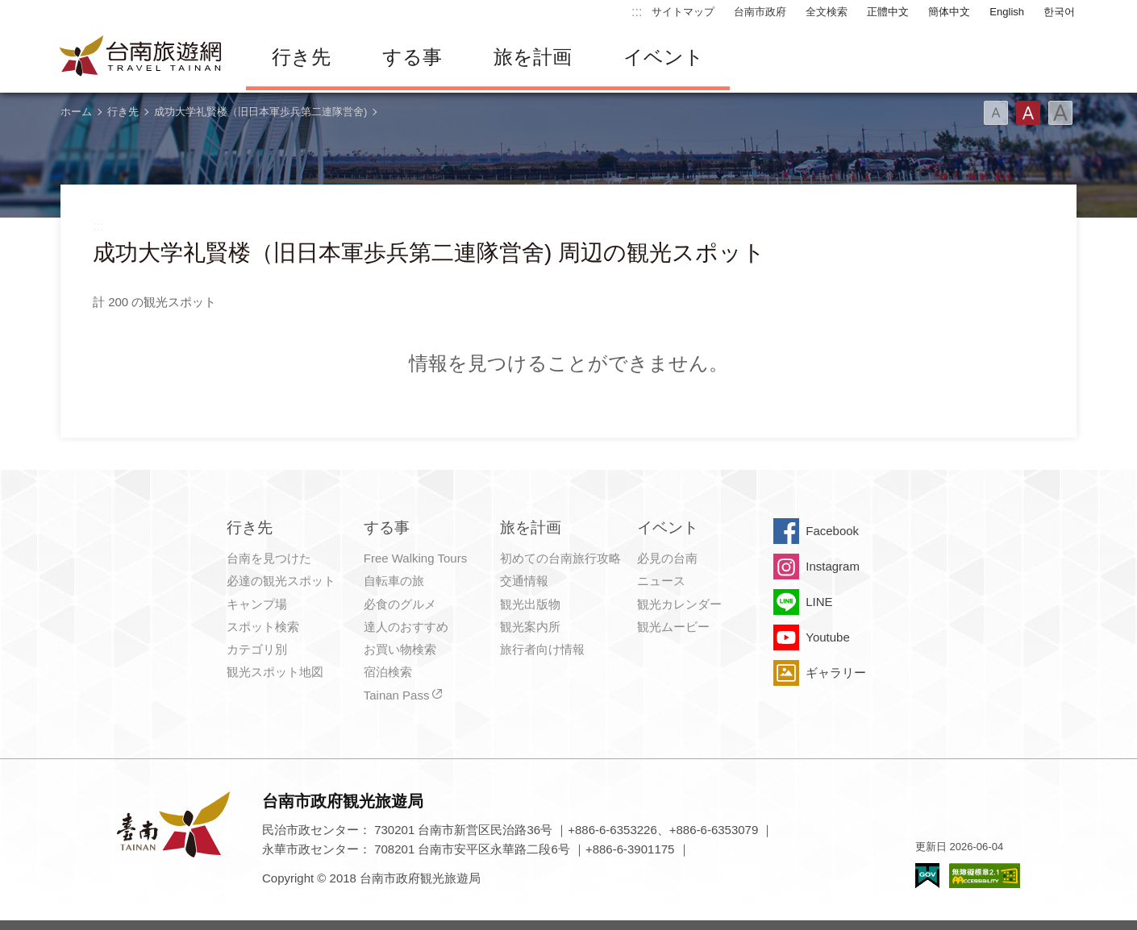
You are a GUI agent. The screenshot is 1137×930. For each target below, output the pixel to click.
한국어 (1059, 12)
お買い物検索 (400, 649)
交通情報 (524, 580)
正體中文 (888, 12)
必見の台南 (667, 558)
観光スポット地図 (275, 672)
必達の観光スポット (281, 580)
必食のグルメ (400, 604)
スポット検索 (263, 626)
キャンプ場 (257, 604)
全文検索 (827, 12)
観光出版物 (530, 604)
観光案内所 (530, 626)
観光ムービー (673, 626)
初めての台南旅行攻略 (560, 558)
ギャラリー (836, 672)
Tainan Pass (397, 695)
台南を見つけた (269, 558)
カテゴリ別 (257, 649)
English (1006, 12)
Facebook (832, 531)
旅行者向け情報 (542, 649)
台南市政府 (760, 12)
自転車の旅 (394, 580)
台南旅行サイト (141, 57)
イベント (663, 57)
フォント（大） (1060, 113)
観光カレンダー (679, 604)
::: (636, 12)
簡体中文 (949, 12)
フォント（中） (1028, 113)
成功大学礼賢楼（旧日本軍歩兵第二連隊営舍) (260, 112)
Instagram (833, 566)
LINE (819, 601)
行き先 (301, 57)
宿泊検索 (388, 672)
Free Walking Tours (415, 558)
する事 (412, 57)
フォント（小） (996, 113)
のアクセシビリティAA (984, 875)
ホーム (76, 112)
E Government (927, 875)
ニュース (661, 580)
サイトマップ (683, 12)
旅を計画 (533, 57)
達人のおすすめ (406, 626)
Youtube (828, 637)
